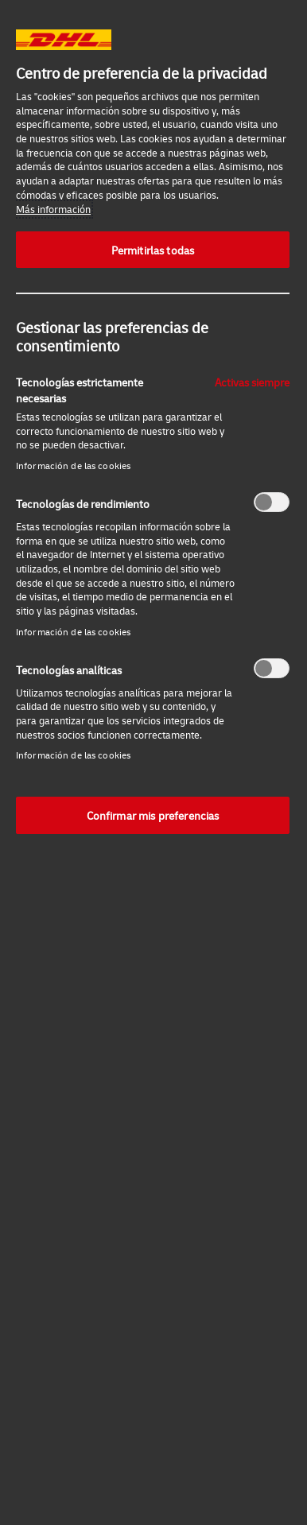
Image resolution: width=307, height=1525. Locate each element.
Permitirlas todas (152, 250)
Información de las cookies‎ (73, 465)
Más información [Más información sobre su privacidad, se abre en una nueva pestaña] (53, 209)
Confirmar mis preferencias (153, 815)
